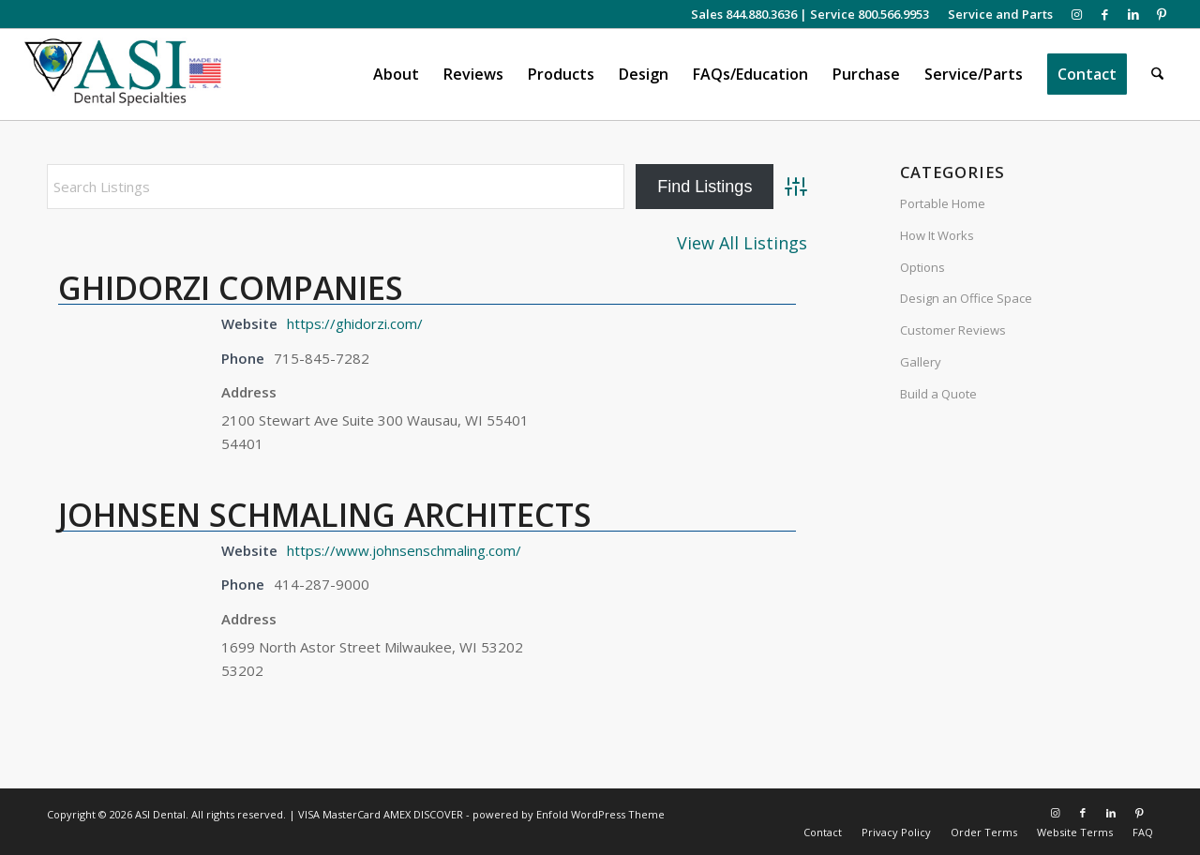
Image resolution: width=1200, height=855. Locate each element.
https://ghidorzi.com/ (355, 323)
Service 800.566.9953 (869, 14)
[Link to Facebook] (1104, 14)
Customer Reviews (953, 330)
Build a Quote (938, 393)
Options (922, 267)
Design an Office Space (966, 298)
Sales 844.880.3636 (744, 14)
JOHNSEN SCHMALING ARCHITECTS (325, 514)
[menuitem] (995, 14)
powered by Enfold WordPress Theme (568, 814)
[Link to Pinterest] (1162, 14)
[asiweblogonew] (123, 74)
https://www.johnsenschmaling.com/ (404, 550)
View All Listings (742, 243)
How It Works (937, 235)
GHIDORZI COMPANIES (230, 287)
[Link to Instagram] (1076, 14)
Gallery (920, 361)
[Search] (1158, 74)
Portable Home (942, 203)
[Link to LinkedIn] (1133, 14)
